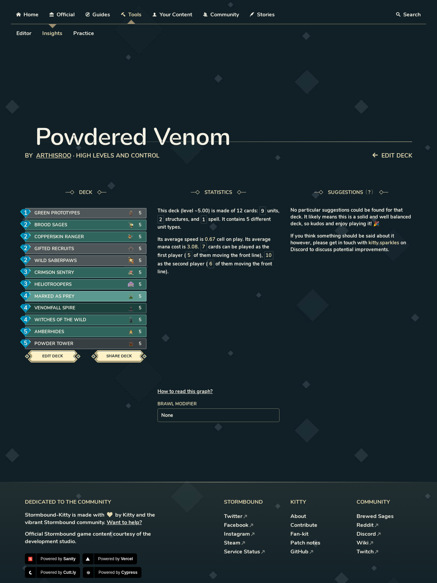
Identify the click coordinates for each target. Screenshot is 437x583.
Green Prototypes (60, 213)
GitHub (302, 551)
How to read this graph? (185, 391)
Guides (98, 14)
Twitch (368, 551)
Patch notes (305, 543)
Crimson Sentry (58, 272)
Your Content (172, 14)
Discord (369, 534)
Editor (23, 33)
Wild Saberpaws (59, 260)
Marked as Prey (57, 296)
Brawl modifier (177, 404)
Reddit (368, 525)
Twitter (235, 516)
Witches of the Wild (63, 320)
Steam (234, 543)
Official (62, 14)
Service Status (244, 551)
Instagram (239, 534)
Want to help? (124, 522)
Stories (262, 14)
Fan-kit (299, 534)
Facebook (239, 525)
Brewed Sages (375, 516)
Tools (131, 14)
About (298, 516)
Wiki (365, 543)
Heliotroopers (57, 284)
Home (27, 14)
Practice (83, 33)
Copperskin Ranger (62, 237)
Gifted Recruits (58, 249)
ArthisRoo (53, 156)
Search (408, 14)
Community (221, 14)
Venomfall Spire (58, 308)
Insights (52, 33)
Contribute (303, 525)
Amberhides (53, 332)
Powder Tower (57, 344)
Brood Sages (54, 225)
